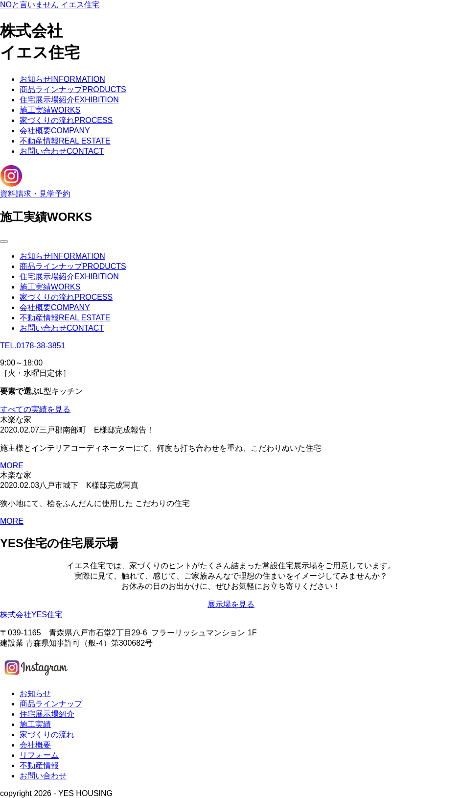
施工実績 (50, 110)
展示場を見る (231, 604)
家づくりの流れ (66, 120)
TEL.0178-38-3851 (32, 345)
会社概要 (55, 130)
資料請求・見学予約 (35, 194)
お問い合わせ (62, 151)
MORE (11, 465)
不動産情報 (65, 141)
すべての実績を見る (35, 409)
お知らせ (62, 79)
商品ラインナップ (73, 89)
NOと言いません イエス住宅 (50, 4)
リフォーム (39, 755)
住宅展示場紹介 (69, 100)
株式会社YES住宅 (31, 614)
